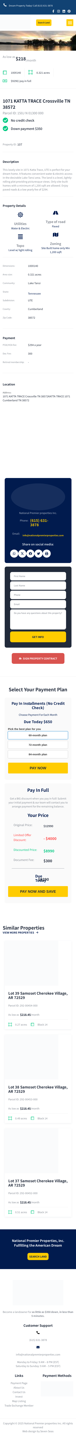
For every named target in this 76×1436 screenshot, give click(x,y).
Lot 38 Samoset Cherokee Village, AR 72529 (38, 1089)
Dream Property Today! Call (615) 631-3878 (31, 5)
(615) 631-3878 (39, 522)
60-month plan (38, 735)
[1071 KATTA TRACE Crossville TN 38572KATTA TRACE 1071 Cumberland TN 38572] (38, 436)
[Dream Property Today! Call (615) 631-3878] (5, 5)
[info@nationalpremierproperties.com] (38, 1347)
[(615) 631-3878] (38, 1332)
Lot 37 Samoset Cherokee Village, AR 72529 (38, 1183)
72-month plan (38, 744)
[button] (69, 22)
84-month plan (38, 754)
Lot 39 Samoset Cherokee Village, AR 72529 (38, 995)
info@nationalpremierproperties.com (43, 535)
